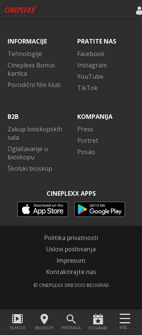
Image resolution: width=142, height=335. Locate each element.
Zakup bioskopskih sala (35, 133)
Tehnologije (25, 54)
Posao (86, 152)
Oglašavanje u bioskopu (28, 153)
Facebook (91, 54)
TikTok (87, 88)
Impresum (71, 260)
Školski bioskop (30, 168)
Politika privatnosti (71, 238)
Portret (87, 140)
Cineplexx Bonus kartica (31, 69)
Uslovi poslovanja (71, 249)
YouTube (90, 76)
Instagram (92, 65)
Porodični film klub (34, 85)
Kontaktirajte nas (71, 272)
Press (85, 129)
